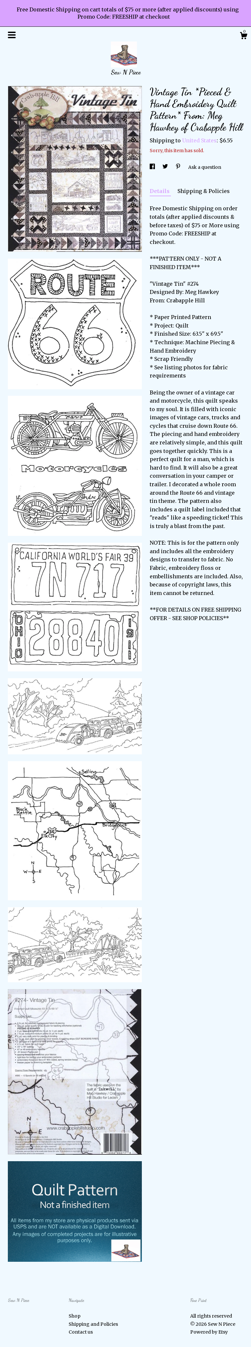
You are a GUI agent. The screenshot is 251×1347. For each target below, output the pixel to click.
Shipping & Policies (203, 191)
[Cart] (243, 36)
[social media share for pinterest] (179, 167)
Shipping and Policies (93, 1324)
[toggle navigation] (12, 35)
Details (160, 191)
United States (199, 140)
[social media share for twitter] (165, 167)
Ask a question (204, 167)
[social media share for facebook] (153, 167)
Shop (74, 1316)
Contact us (81, 1332)
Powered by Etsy (209, 1332)
